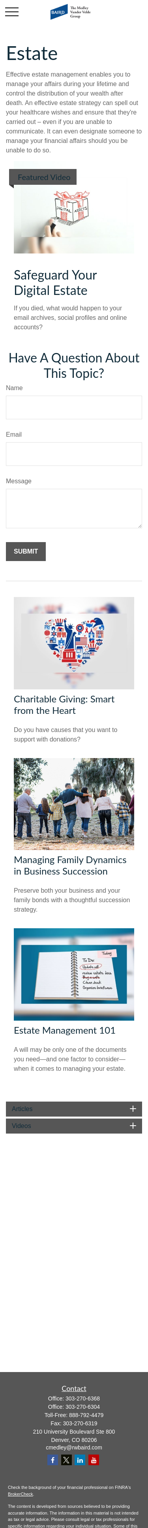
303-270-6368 (83, 1398)
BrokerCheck (20, 1494)
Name (14, 388)
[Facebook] (52, 1460)
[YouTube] (93, 1460)
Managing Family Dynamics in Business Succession (70, 865)
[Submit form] (26, 551)
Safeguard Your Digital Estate (55, 282)
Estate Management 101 (65, 1030)
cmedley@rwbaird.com (74, 1447)
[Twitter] (66, 1460)
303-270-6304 (83, 1407)
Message (19, 481)
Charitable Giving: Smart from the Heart (64, 704)
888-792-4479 (86, 1415)
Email (14, 434)
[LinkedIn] (80, 1460)
